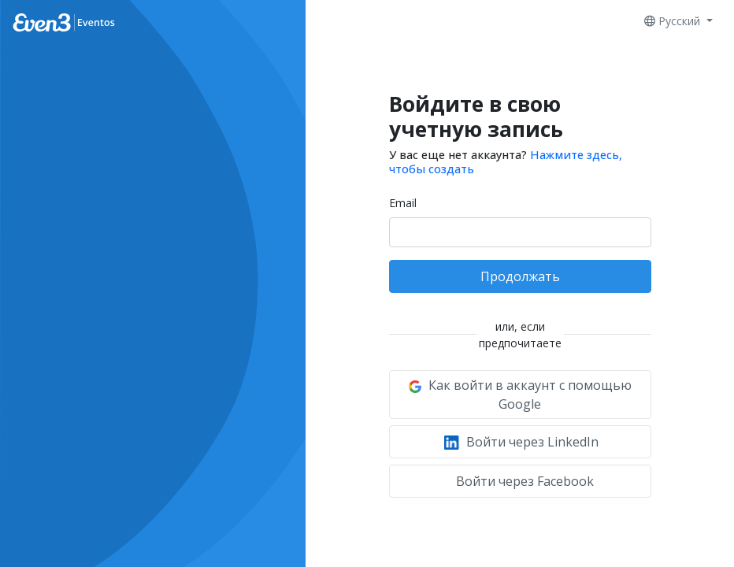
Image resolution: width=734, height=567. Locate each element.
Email (403, 202)
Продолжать (520, 276)
